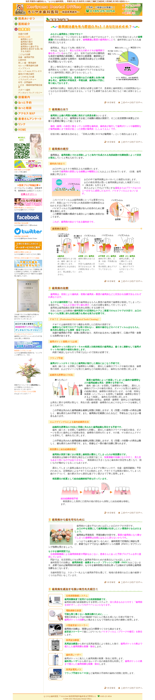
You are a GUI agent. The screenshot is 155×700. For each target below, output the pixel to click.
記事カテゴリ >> (29, 194)
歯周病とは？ (27, 39)
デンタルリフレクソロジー (30, 92)
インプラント (24, 68)
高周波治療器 (72, 640)
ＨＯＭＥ (111, 102)
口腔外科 (22, 60)
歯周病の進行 (27, 42)
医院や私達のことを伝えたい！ (25, 207)
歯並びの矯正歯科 (26, 74)
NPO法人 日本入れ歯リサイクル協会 (26, 258)
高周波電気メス (73, 669)
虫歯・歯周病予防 (26, 57)
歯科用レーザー (73, 655)
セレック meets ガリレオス (30, 71)
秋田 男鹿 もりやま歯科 (22, 170)
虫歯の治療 (23, 34)
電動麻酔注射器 (73, 610)
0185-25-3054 (106, 696)
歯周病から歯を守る (30, 46)
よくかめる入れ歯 (26, 77)
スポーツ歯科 (24, 90)
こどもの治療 (24, 54)
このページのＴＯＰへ (131, 102)
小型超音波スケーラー (77, 625)
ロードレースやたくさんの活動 (25, 391)
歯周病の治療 (27, 44)
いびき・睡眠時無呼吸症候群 (30, 86)
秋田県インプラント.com (22, 350)
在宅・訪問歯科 (25, 82)
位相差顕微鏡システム (77, 596)
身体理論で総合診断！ (22, 223)
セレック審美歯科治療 (28, 65)
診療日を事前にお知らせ (22, 252)
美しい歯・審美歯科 (27, 63)
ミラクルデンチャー (27, 79)
